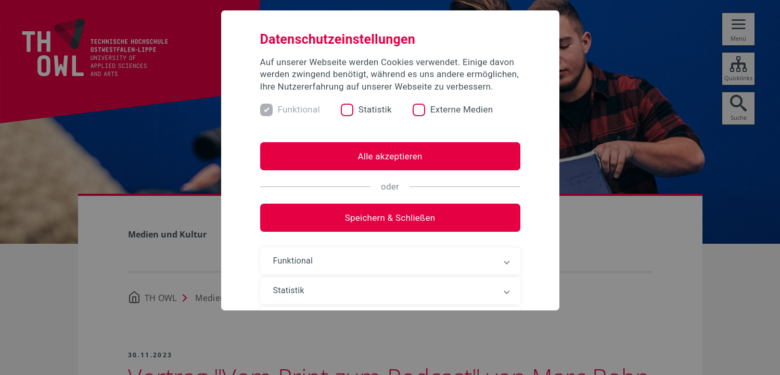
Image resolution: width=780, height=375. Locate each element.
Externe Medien (461, 109)
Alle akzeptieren (389, 156)
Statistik (375, 109)
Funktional (299, 109)
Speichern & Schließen (390, 218)
